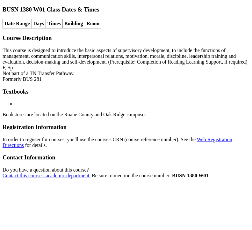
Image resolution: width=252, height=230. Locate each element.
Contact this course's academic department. (46, 175)
